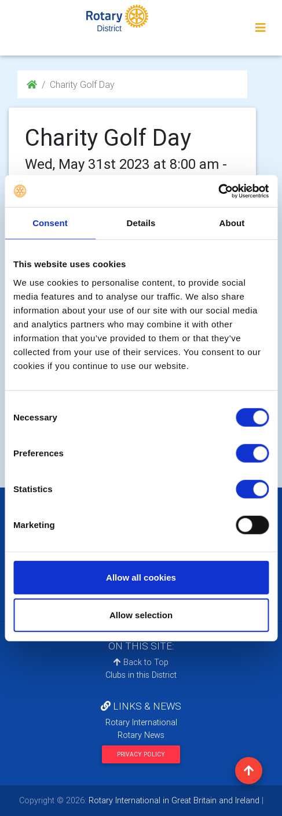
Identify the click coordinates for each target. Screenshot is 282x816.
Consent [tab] (50, 223)
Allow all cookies (141, 577)
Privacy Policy (141, 754)
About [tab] (232, 223)
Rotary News (141, 735)
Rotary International (141, 722)
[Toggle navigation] (260, 28)
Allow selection (141, 615)
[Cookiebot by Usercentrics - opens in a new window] (218, 190)
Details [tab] (141, 223)
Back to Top (141, 662)
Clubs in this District (141, 675)
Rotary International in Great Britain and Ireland (172, 800)
